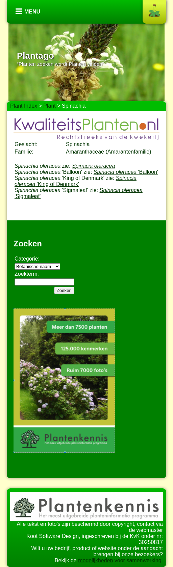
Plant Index (23, 106)
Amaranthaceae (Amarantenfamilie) (108, 152)
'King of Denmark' (76, 181)
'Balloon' (126, 172)
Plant (49, 106)
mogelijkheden (95, 560)
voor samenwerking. (138, 560)
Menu (32, 12)
